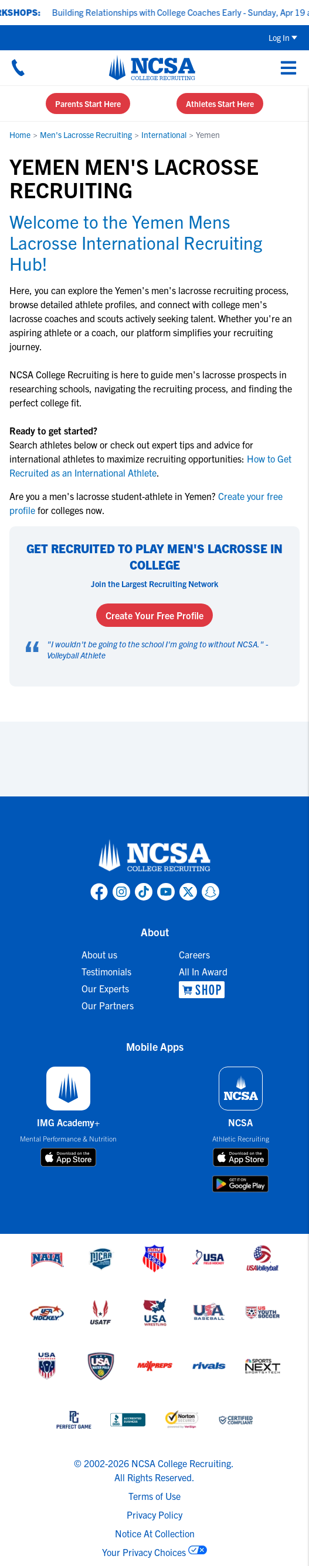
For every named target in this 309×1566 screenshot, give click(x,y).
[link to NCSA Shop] (203, 989)
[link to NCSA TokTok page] (143, 892)
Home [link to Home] (19, 134)
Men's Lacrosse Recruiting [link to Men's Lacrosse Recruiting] (86, 134)
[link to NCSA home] (154, 856)
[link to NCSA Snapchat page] (210, 892)
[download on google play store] (240, 1183)
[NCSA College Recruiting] (152, 67)
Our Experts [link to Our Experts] (105, 988)
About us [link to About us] (99, 954)
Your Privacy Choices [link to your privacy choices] (144, 1552)
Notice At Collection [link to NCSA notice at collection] (155, 1533)
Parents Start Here (88, 103)
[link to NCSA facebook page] (99, 892)
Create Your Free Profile (154, 615)
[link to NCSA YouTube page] (166, 892)
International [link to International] (163, 134)
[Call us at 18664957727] (18, 67)
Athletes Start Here (220, 103)
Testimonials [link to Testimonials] (106, 971)
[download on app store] (68, 1157)
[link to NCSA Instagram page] (121, 892)
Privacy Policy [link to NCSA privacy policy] (154, 1514)
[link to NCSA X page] (188, 892)
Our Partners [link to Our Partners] (108, 1005)
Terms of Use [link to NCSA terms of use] (154, 1496)
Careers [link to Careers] (194, 954)
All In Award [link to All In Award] (203, 971)
